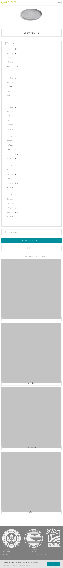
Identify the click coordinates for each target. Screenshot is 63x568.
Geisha (31, 383)
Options (13, 232)
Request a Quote (31, 240)
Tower (31, 319)
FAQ (34, 552)
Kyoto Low (31, 512)
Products (6, 549)
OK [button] (53, 564)
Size (12, 43)
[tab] (31, 43)
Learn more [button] (26, 565)
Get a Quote (39, 554)
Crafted (6, 552)
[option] (31, 14)
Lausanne (31, 448)
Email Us (37, 549)
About (4, 554)
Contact (6, 557)
